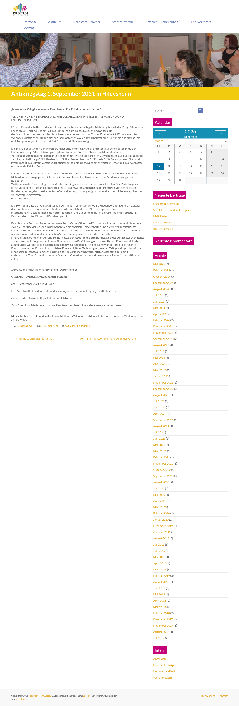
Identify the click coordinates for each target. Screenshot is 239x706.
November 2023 (163, 332)
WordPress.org (162, 677)
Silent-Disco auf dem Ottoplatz (172, 210)
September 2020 (163, 476)
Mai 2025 (159, 264)
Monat (159, 141)
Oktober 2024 (162, 276)
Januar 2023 (161, 376)
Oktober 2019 (162, 532)
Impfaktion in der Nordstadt (35, 338)
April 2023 (159, 363)
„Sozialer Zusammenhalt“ (162, 22)
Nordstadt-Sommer (86, 22)
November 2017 (163, 625)
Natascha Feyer (24, 325)
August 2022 (161, 395)
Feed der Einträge (164, 665)
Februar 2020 (161, 513)
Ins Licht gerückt (163, 228)
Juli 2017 (158, 638)
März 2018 (160, 606)
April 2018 (159, 600)
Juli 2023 (158, 351)
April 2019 (159, 563)
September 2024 (163, 282)
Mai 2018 (159, 594)
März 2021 (160, 451)
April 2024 (159, 314)
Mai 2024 (159, 307)
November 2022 (163, 382)
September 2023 (163, 338)
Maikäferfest (161, 216)
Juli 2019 (158, 544)
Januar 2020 (161, 519)
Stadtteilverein (122, 22)
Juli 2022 (158, 401)
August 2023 (161, 345)
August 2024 (161, 289)
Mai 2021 (159, 444)
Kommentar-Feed (164, 671)
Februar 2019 (161, 575)
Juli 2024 (158, 295)
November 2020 (163, 463)
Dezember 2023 (163, 326)
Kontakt (28, 28)
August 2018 (161, 581)
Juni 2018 (159, 588)
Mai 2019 (159, 557)
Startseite (30, 22)
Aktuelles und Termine (77, 325)
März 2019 (160, 569)
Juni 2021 (159, 438)
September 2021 (163, 419)
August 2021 (161, 426)
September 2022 (163, 388)
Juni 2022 (159, 407)
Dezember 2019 (163, 525)
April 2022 (159, 413)
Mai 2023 (159, 357)
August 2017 (161, 631)
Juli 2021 (158, 432)
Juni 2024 (159, 301)
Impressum (208, 695)
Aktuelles (54, 22)
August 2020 (161, 482)
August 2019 (161, 538)
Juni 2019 (159, 550)
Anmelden (159, 658)
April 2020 (159, 500)
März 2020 (160, 507)
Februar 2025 (161, 270)
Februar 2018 (161, 613)
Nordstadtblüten (163, 222)
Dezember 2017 (163, 619)
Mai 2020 (159, 494)
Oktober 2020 (162, 469)
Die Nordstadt (201, 22)
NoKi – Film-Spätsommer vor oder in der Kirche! (109, 338)
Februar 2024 (161, 320)
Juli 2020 (158, 488)
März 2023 (160, 370)
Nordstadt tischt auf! (166, 203)
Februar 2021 (161, 457)
